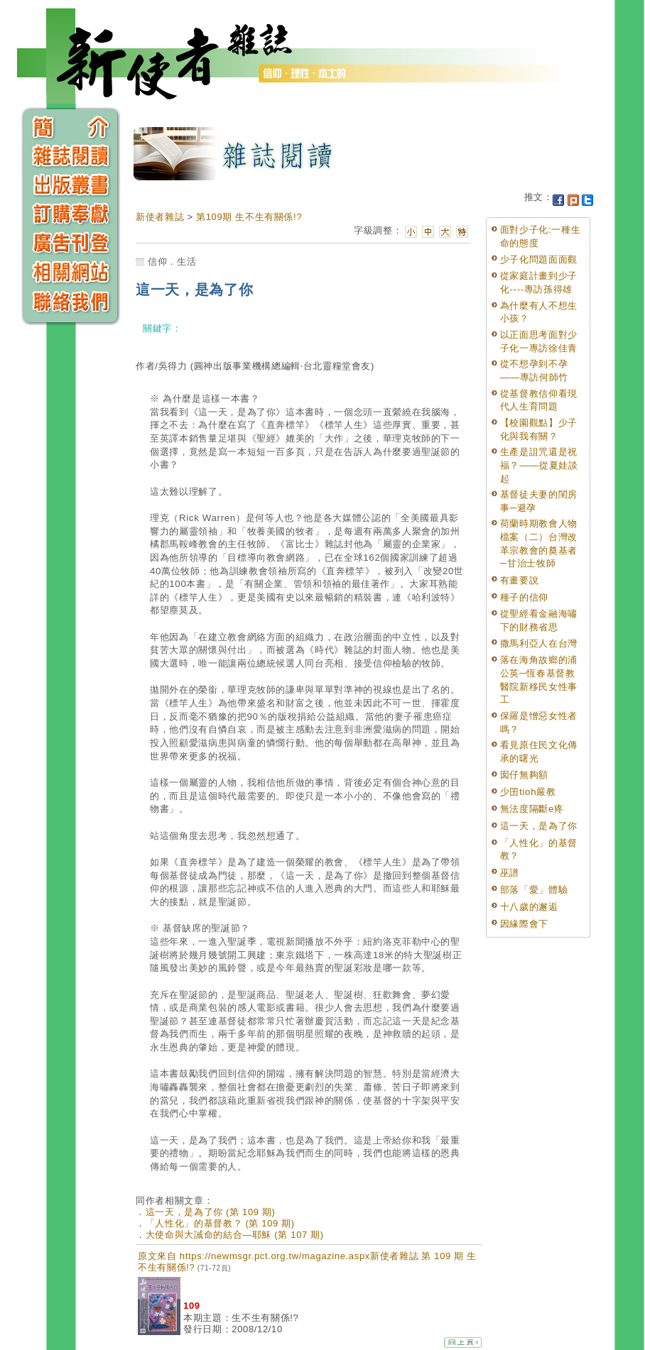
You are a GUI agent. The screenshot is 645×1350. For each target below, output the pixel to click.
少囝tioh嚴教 (528, 791)
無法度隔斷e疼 (532, 808)
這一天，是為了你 (539, 826)
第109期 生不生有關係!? (249, 217)
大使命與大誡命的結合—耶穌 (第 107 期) (235, 1234)
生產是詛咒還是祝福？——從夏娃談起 (539, 464)
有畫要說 (519, 580)
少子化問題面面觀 (539, 259)
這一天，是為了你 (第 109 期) (211, 1212)
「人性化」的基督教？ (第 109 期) (220, 1223)
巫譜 (509, 872)
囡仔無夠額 (524, 774)
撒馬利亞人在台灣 (539, 643)
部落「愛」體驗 (534, 889)
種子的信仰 (524, 597)
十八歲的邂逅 (529, 906)
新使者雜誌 (160, 217)
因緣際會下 (524, 923)
